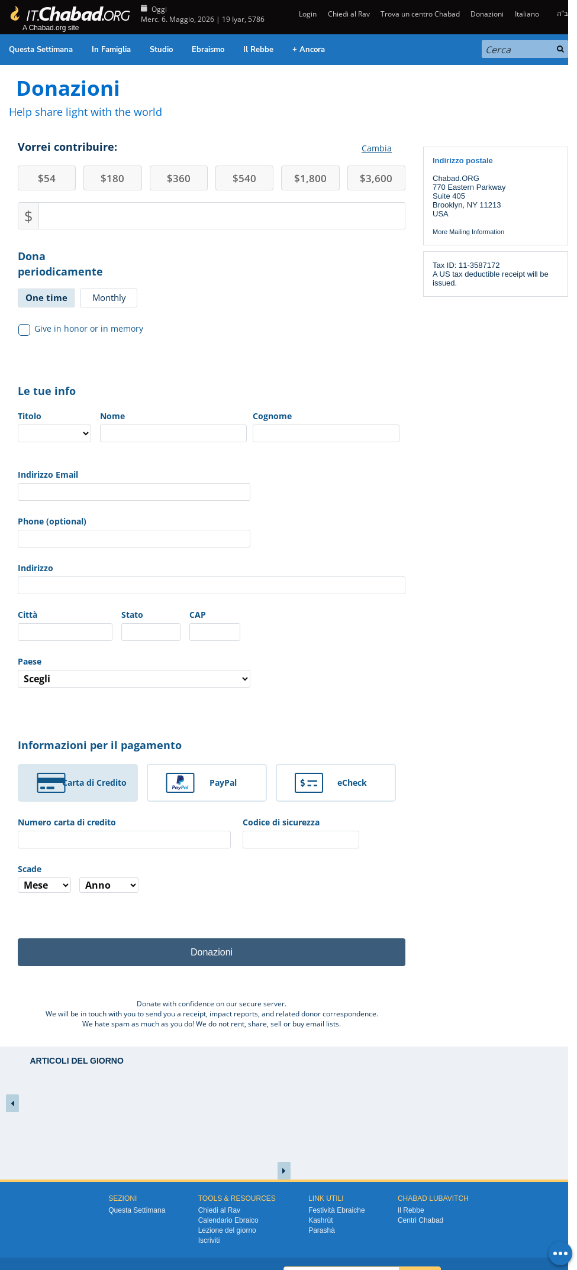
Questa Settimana (41, 49)
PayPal (223, 782)
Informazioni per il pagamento (100, 745)
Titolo (29, 416)
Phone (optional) (52, 521)
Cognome (272, 416)
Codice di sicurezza (281, 822)
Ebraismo (208, 49)
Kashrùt (320, 1220)
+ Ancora (308, 49)
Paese (29, 661)
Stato (132, 614)
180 (112, 178)
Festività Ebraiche (336, 1210)
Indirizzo (35, 568)
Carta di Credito (94, 782)
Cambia (377, 148)
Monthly (109, 297)
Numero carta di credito (67, 822)
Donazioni (487, 14)
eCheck (352, 782)
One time (46, 297)
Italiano (527, 14)
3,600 (376, 178)
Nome (112, 416)
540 (244, 178)
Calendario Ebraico (228, 1220)
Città (27, 614)
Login (307, 14)
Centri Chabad (420, 1220)
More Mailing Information (468, 231)
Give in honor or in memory (81, 329)
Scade (29, 868)
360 (179, 178)
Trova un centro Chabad (420, 14)
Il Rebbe (258, 49)
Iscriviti (209, 1240)
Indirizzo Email (48, 474)
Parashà (321, 1230)
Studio (161, 49)
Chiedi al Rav (349, 14)
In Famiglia (111, 49)
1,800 (310, 178)
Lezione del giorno (227, 1230)
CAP (197, 614)
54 (47, 178)
